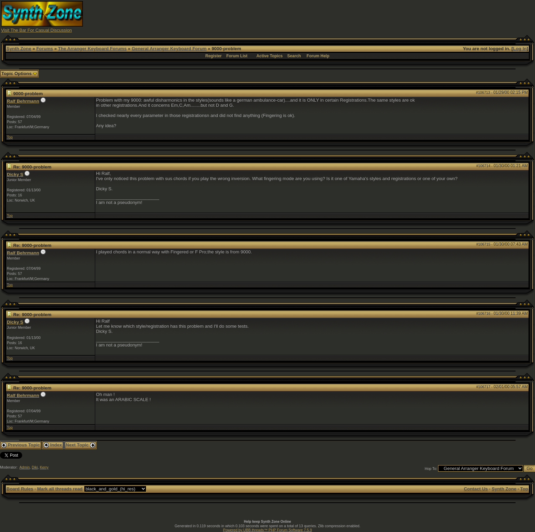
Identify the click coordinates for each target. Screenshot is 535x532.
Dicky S (15, 174)
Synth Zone (18, 48)
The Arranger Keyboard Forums (92, 48)
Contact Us (476, 488)
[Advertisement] (401, 16)
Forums (44, 48)
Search (294, 56)
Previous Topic (20, 444)
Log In (520, 48)
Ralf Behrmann (23, 101)
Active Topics (269, 56)
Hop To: (431, 469)
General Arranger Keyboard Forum (169, 48)
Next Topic (80, 444)
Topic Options (19, 73)
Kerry (44, 467)
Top (10, 137)
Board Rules (19, 488)
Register (213, 56)
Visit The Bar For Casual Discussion (36, 30)
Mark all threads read (60, 488)
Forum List (236, 56)
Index (53, 444)
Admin (24, 467)
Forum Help (318, 56)
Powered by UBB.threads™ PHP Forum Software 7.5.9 (267, 530)
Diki (35, 467)
